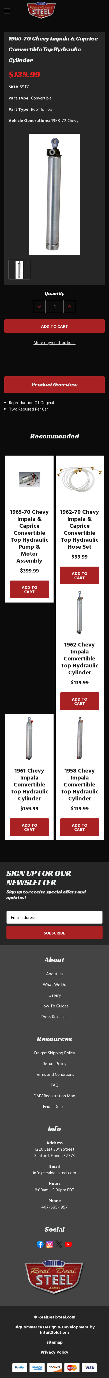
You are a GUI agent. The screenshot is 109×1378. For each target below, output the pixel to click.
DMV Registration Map (54, 1095)
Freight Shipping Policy (54, 1053)
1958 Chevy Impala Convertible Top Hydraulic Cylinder (80, 784)
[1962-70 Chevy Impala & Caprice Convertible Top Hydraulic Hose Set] (80, 479)
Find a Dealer (54, 1106)
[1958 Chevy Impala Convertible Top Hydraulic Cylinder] (80, 738)
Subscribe (54, 933)
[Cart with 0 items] (98, 10)
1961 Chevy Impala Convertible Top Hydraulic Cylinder (29, 784)
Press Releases (54, 1016)
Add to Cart (29, 589)
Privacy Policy (54, 1352)
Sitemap (54, 1342)
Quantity (54, 293)
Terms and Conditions (54, 1074)
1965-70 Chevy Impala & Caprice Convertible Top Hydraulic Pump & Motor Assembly (29, 536)
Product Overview (54, 384)
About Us (54, 973)
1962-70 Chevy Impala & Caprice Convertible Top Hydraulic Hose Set (79, 529)
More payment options (54, 342)
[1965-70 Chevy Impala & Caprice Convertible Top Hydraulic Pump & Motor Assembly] (29, 479)
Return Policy (54, 1063)
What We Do (54, 984)
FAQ (54, 1085)
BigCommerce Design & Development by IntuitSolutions (54, 1329)
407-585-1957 (54, 1207)
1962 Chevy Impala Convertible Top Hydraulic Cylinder (80, 658)
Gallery (54, 995)
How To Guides (55, 1006)
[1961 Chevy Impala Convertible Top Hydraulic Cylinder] (29, 738)
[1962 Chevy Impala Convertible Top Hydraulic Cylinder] (80, 612)
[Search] (85, 10)
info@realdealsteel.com (54, 1172)
